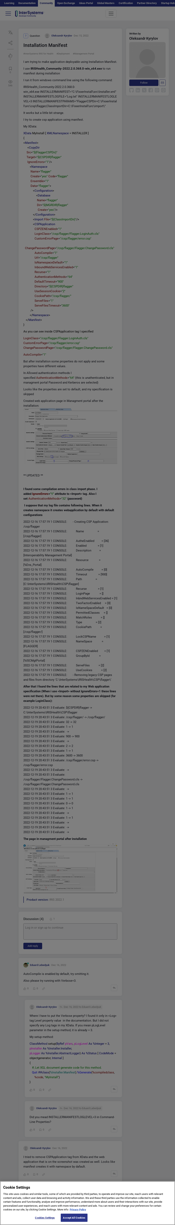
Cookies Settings (45, 1220)
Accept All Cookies (74, 1220)
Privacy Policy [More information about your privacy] (78, 1212)
